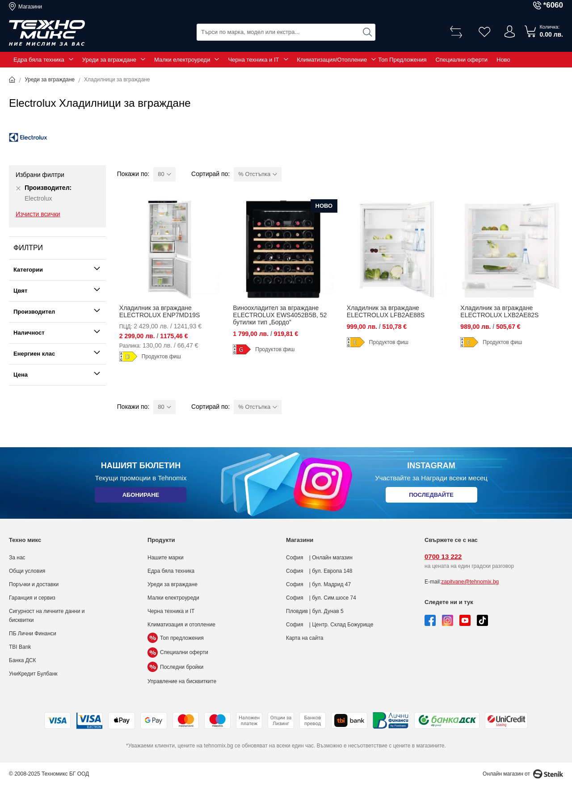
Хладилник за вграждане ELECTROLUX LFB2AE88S (386, 311)
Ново (503, 59)
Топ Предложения (402, 59)
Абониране (140, 496)
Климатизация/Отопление (332, 59)
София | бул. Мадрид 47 (318, 584)
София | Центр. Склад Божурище (330, 624)
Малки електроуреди (182, 59)
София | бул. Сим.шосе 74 (321, 598)
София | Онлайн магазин (319, 557)
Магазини (30, 7)
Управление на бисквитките (181, 681)
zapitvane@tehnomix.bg (470, 582)
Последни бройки (175, 667)
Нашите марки (165, 557)
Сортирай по (209, 173)
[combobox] (286, 31)
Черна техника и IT (253, 59)
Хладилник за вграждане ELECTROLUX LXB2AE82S (499, 311)
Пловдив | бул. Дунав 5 (315, 611)
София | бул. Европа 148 (319, 571)
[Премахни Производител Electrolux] (18, 188)
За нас (17, 557)
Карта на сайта (305, 638)
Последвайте (431, 496)
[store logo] (47, 33)
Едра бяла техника (38, 59)
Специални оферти (461, 59)
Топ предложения (175, 638)
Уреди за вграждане (109, 59)
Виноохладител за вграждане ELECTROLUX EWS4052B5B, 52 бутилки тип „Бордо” (280, 315)
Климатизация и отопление (181, 624)
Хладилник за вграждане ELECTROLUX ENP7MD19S (159, 311)
